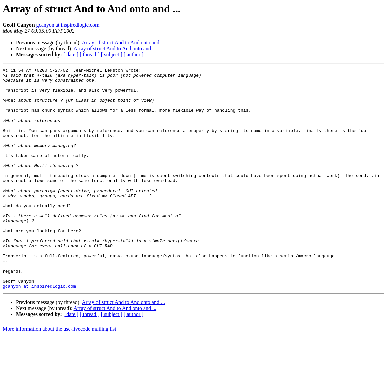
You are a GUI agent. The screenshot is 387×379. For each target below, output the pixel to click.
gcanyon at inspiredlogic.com (68, 25)
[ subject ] (111, 54)
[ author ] (134, 54)
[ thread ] (90, 54)
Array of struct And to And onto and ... (123, 42)
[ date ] (70, 54)
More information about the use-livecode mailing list (59, 373)
